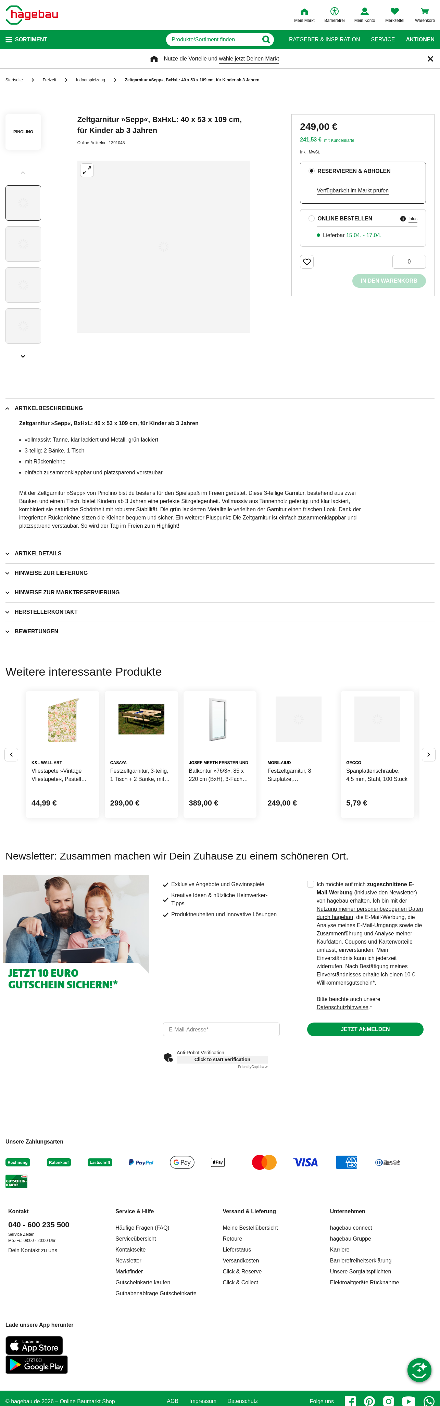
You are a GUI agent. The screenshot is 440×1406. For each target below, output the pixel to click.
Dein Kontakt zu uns (32, 1303)
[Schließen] (430, 59)
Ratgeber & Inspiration (324, 39)
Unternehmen (347, 1264)
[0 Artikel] (409, 262)
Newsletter (128, 1313)
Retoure (232, 1291)
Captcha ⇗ (253, 1119)
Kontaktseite (130, 1302)
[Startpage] (31, 15)
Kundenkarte (342, 140)
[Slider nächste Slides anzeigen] (23, 354)
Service (383, 39)
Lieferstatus (237, 1302)
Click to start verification (222, 1111)
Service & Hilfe (134, 1264)
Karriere (340, 1302)
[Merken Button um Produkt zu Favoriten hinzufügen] (307, 262)
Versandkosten (241, 1313)
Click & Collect (240, 1335)
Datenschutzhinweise (342, 1060)
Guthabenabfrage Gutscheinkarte (156, 1346)
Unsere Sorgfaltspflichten (360, 1324)
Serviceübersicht (135, 1291)
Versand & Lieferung (249, 1264)
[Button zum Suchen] (275, 39)
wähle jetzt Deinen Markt (249, 59)
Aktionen (420, 39)
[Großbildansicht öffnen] (163, 247)
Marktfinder (129, 1324)
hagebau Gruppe (350, 1291)
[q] (196, 39)
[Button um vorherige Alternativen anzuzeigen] (11, 781)
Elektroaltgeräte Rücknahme (364, 1335)
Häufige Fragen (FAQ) (142, 1280)
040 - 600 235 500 (39, 1277)
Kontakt (18, 1264)
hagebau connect (351, 1280)
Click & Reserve (242, 1324)
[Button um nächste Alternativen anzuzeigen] (429, 781)
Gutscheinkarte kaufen (142, 1335)
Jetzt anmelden (365, 1081)
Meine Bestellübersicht (250, 1280)
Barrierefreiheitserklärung (361, 1313)
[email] (221, 1081)
